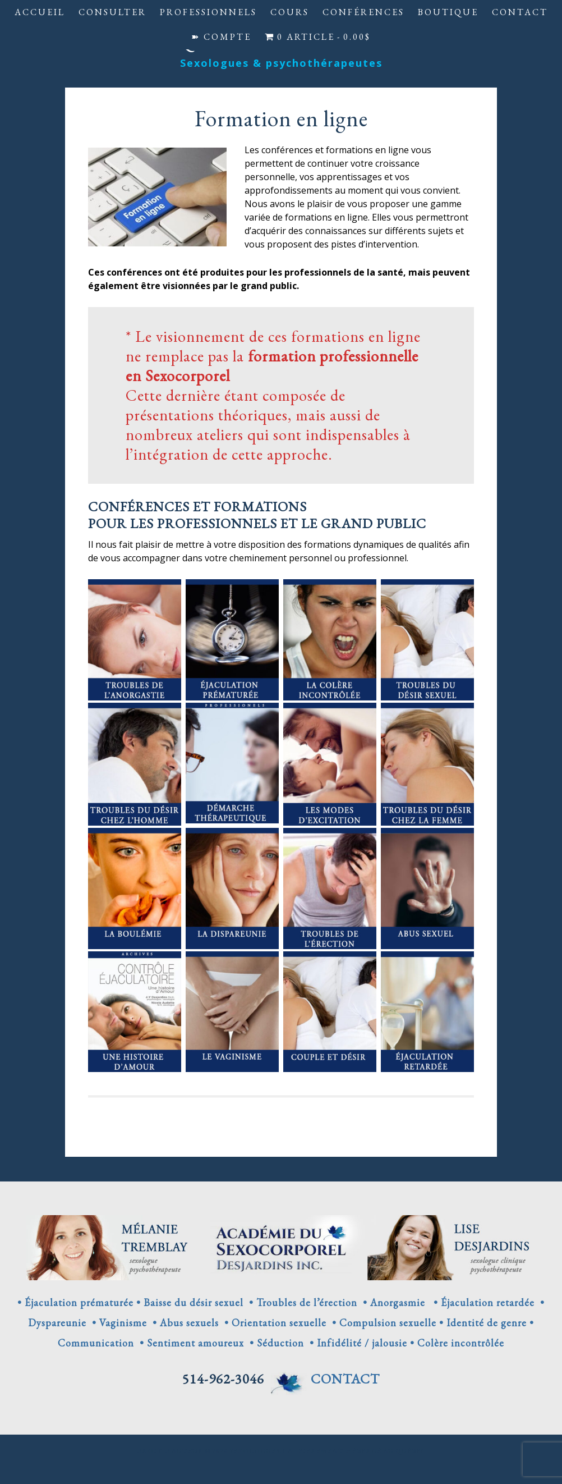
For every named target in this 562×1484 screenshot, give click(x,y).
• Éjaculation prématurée (75, 1302)
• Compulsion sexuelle (381, 1322)
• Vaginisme (116, 1322)
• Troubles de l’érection (300, 1302)
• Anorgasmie (392, 1302)
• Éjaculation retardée (481, 1302)
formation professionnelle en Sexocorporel (272, 366)
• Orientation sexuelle (272, 1322)
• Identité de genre (483, 1322)
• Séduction (274, 1342)
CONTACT (345, 1378)
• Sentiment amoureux (189, 1342)
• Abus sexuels (183, 1322)
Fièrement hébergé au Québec (362, 1450)
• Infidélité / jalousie (355, 1342)
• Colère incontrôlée (455, 1342)
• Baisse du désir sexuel (189, 1302)
